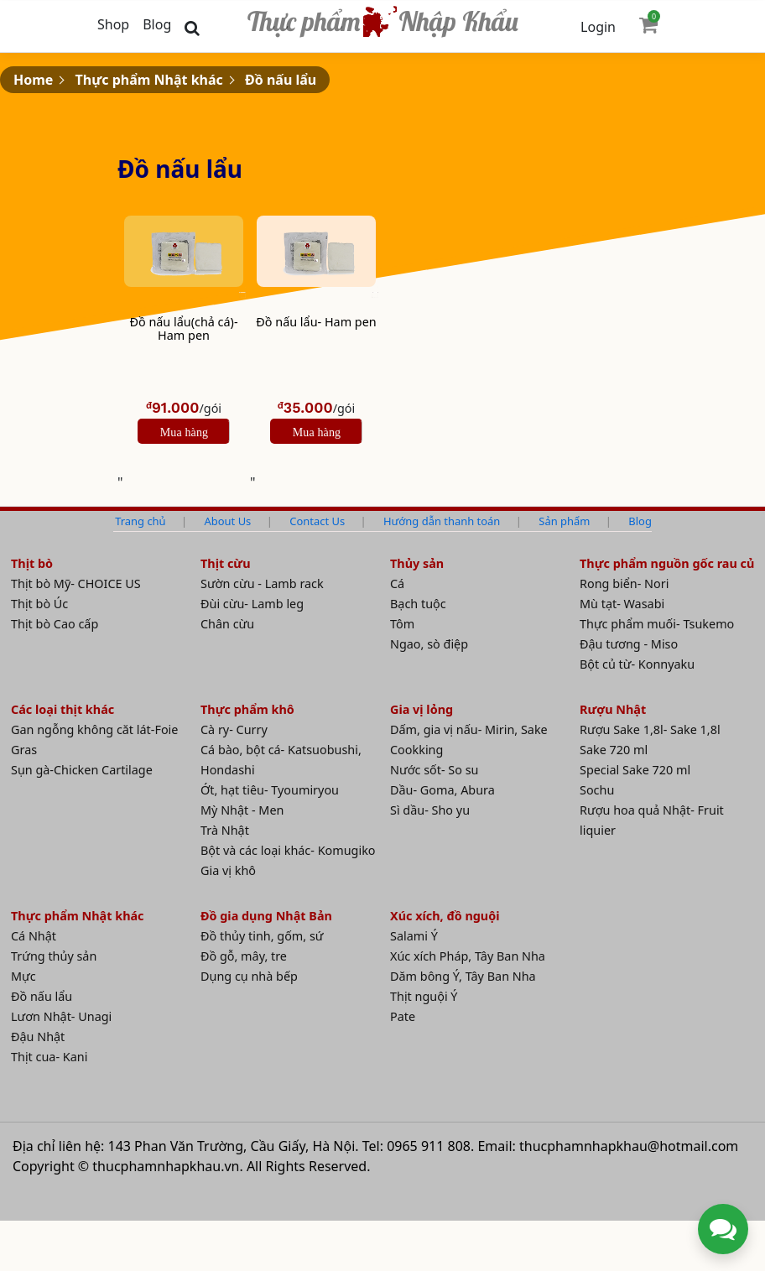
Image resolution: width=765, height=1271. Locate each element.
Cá (397, 583)
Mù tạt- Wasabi (622, 604)
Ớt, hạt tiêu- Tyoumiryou (269, 790)
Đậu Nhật (38, 1036)
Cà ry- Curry (234, 729)
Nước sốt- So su (434, 770)
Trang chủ (140, 521)
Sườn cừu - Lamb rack (262, 583)
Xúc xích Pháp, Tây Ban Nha (467, 956)
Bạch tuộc (418, 604)
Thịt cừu (225, 563)
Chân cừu (227, 624)
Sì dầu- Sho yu (430, 810)
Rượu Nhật (613, 709)
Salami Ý (414, 936)
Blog (157, 24)
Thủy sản (417, 563)
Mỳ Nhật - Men (242, 810)
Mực (23, 976)
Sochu (597, 790)
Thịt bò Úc (39, 604)
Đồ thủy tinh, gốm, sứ (262, 936)
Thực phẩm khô (247, 709)
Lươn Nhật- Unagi (61, 1016)
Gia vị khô (228, 870)
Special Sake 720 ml (635, 770)
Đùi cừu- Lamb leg (252, 604)
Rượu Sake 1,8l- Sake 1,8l (650, 729)
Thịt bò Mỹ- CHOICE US (76, 583)
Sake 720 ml (614, 750)
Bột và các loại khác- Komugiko (288, 850)
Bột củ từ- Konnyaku (637, 664)
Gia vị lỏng (421, 709)
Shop (113, 24)
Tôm (402, 624)
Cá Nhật (33, 936)
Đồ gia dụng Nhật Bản (266, 916)
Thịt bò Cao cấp (54, 624)
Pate (402, 1016)
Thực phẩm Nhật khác (149, 79)
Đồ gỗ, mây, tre (243, 956)
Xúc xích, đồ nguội (445, 916)
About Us (228, 521)
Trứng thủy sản (53, 956)
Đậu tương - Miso (629, 644)
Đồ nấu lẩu (280, 79)
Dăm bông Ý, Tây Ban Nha (463, 976)
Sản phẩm (564, 521)
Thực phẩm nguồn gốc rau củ (667, 563)
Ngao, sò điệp (429, 644)
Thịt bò (32, 563)
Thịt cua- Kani (49, 1057)
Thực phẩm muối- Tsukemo (657, 624)
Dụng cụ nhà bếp (249, 976)
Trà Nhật (224, 830)
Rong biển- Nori (624, 583)
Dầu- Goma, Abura (442, 790)
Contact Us (317, 521)
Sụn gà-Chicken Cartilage (82, 770)
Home (33, 79)
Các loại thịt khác (62, 709)
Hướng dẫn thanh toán (441, 521)
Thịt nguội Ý (424, 996)
